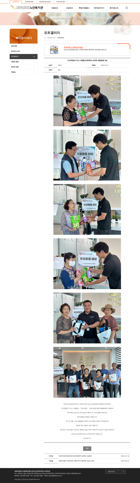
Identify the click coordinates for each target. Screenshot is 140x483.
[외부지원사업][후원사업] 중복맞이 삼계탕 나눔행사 (75, 456)
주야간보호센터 (60, 2)
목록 (87, 448)
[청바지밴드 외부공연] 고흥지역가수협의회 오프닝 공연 (76, 461)
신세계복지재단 (29, 2)
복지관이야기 (99, 8)
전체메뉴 (127, 8)
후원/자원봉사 (84, 8)
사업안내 (69, 8)
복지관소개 (114, 8)
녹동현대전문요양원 (45, 2)
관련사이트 (111, 472)
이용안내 (54, 8)
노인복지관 (16, 2)
